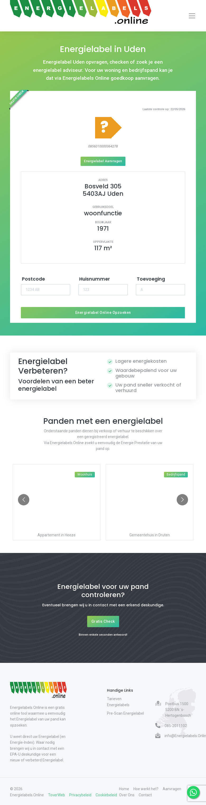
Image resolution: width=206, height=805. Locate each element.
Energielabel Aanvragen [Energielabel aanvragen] (103, 161)
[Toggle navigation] (192, 16)
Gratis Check (103, 621)
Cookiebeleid (106, 795)
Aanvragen (172, 789)
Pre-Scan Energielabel (125, 713)
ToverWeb (56, 795)
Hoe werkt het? (145, 789)
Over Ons (126, 795)
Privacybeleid (80, 795)
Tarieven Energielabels (118, 702)
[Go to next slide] (182, 499)
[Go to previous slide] (23, 499)
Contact (145, 795)
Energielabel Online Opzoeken (103, 312)
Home (124, 789)
